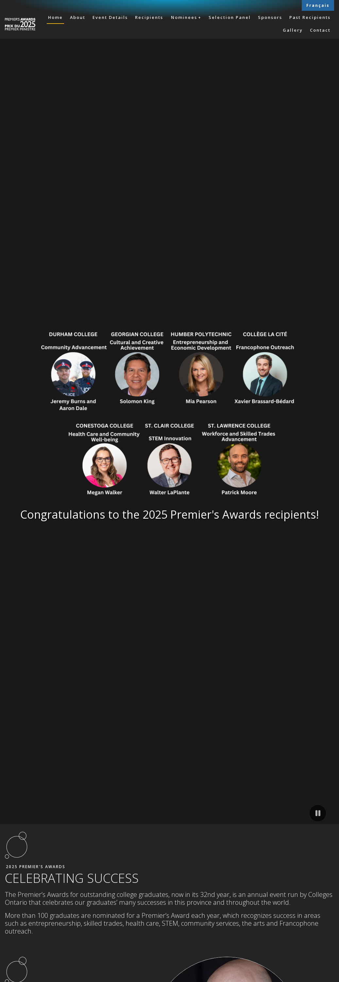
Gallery (293, 30)
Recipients (149, 17)
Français (318, 5)
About (77, 17)
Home (55, 17)
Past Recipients (310, 17)
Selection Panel (230, 17)
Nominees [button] (184, 17)
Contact (320, 30)
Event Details (110, 17)
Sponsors (270, 17)
